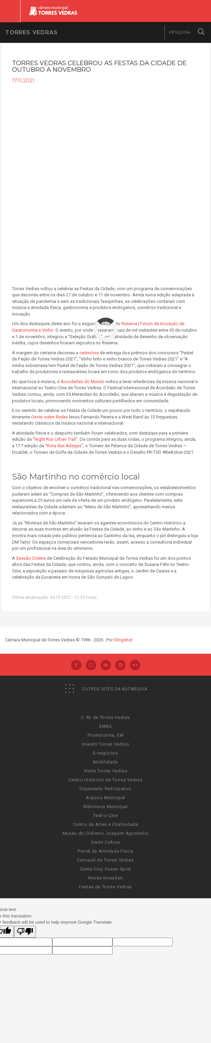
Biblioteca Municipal (105, 806)
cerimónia (89, 352)
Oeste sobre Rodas (49, 416)
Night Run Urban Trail (55, 439)
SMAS (105, 726)
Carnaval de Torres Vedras (105, 860)
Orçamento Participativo (105, 788)
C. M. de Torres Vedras (105, 717)
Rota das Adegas (64, 445)
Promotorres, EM (106, 735)
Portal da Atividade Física (105, 851)
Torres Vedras (31, 32)
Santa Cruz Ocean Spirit (105, 869)
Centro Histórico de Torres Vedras (105, 779)
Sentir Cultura (105, 842)
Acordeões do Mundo (83, 381)
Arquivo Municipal (105, 797)
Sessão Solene (31, 558)
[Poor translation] (25, 932)
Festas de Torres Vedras (105, 886)
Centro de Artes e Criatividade (105, 824)
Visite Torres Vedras (106, 770)
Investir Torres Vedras (105, 744)
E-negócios (105, 753)
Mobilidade (105, 762)
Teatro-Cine (105, 815)
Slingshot (123, 639)
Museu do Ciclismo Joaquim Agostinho (106, 833)
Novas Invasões (105, 877)
